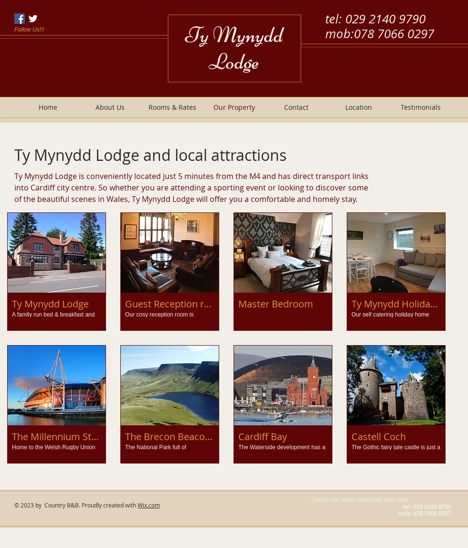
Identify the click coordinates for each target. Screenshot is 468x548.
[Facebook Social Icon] (19, 18)
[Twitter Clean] (33, 18)
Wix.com (149, 505)
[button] (56, 271)
